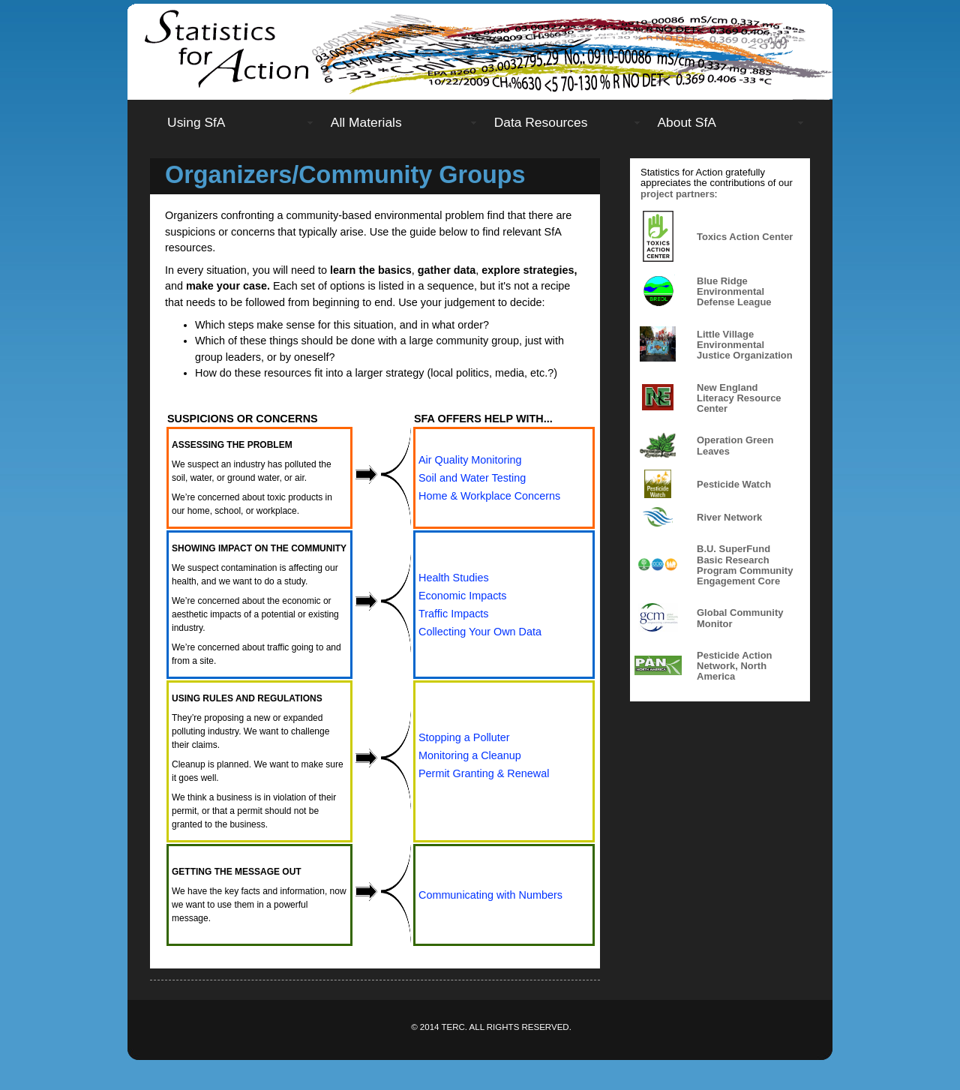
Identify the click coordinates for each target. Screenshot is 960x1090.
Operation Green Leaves (735, 445)
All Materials (366, 122)
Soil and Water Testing (472, 478)
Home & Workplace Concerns (489, 496)
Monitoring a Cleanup (469, 755)
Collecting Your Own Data (480, 632)
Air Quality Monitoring (470, 460)
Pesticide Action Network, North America (734, 666)
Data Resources (541, 122)
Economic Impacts (462, 596)
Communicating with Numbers (490, 895)
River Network (729, 517)
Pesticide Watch (734, 484)
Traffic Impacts (453, 614)
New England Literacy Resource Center (739, 398)
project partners (677, 194)
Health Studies (453, 578)
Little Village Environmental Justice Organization (745, 345)
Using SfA (196, 122)
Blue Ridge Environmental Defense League (734, 291)
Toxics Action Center (745, 236)
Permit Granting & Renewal (483, 773)
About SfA (686, 122)
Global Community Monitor (740, 618)
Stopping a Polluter (464, 737)
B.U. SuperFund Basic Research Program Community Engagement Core (745, 565)
